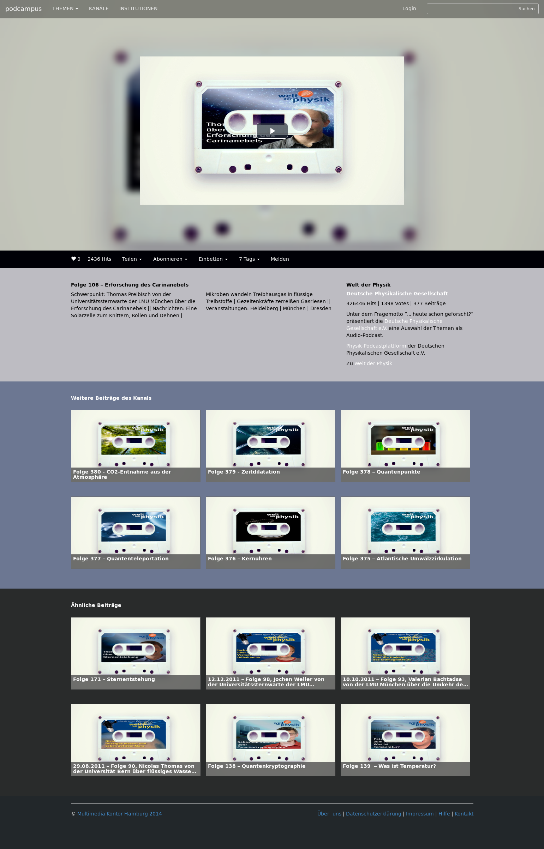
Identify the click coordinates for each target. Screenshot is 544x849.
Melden (280, 259)
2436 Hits (99, 259)
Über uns (329, 814)
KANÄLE (99, 9)
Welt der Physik (373, 364)
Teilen (132, 259)
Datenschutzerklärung (373, 814)
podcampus (23, 9)
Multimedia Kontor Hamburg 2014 (119, 814)
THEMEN (65, 9)
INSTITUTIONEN (138, 9)
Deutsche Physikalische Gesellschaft (397, 294)
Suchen (527, 8)
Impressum (420, 814)
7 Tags (249, 259)
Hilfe (444, 814)
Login (409, 9)
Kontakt (464, 814)
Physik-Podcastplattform (376, 346)
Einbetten (213, 259)
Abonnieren (170, 259)
